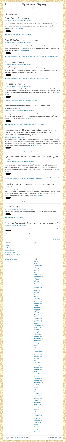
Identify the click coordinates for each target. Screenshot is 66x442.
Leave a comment (29, 110)
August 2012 (37, 371)
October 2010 (37, 400)
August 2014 (37, 340)
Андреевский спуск (33, 56)
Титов (39, 151)
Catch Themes (58, 437)
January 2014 (37, 353)
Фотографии (28, 34)
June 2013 (36, 358)
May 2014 (36, 345)
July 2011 (36, 384)
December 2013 (38, 354)
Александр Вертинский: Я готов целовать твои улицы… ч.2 (31, 223)
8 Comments (28, 64)
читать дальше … (20, 28)
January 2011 (37, 395)
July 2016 (36, 311)
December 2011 (38, 380)
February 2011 (38, 393)
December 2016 (38, 301)
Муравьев (25, 201)
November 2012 (38, 369)
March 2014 (37, 349)
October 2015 (37, 323)
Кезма (53, 177)
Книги (21, 124)
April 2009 (36, 430)
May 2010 (36, 409)
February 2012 (38, 378)
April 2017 (36, 296)
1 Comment (21, 137)
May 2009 (36, 428)
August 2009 (37, 422)
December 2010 (38, 397)
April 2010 (36, 411)
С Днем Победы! (12, 207)
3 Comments (28, 42)
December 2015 (38, 320)
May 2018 (36, 283)
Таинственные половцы (15, 84)
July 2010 (36, 406)
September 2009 (38, 420)
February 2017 (38, 300)
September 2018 (38, 276)
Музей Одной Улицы (25, 178)
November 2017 (38, 289)
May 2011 (36, 387)
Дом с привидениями (14, 62)
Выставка (21, 233)
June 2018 (36, 281)
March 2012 (37, 376)
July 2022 (36, 261)
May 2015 (36, 333)
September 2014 (38, 338)
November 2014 (38, 336)
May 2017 (36, 294)
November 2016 (38, 303)
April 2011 (36, 389)
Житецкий (46, 177)
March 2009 (37, 431)
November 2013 (38, 356)
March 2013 (37, 362)
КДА (51, 177)
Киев (23, 34)
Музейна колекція (15, 34)
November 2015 (38, 322)
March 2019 (37, 272)
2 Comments (28, 20)
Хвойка (56, 56)
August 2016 (37, 309)
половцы (28, 100)
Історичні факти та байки (12, 56)
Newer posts (57, 239)
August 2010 (37, 404)
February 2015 (38, 334)
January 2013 (37, 365)
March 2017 (37, 298)
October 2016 (37, 305)
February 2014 (38, 351)
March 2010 (37, 413)
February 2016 (38, 318)
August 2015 (37, 327)
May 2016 (36, 314)
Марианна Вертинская (29, 233)
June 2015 (36, 331)
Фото (36, 124)
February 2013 (38, 364)
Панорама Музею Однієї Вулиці (13, 254)
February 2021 (38, 265)
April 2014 (36, 347)
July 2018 (36, 279)
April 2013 (36, 360)
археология (41, 56)
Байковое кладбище (34, 177)
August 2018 (37, 278)
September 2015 (38, 325)
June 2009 (36, 426)
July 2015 (36, 329)
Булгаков (41, 177)
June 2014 (36, 343)
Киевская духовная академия (27, 151)
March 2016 (37, 316)
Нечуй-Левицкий (27, 124)
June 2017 (36, 292)
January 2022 (37, 263)
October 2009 (37, 419)
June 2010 (36, 408)
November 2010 (38, 398)
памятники (32, 178)
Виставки (8, 34)
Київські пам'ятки (23, 56)
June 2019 (36, 269)
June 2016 (36, 312)
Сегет (33, 124)
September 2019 (38, 267)
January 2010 (37, 417)
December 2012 (38, 367)
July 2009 (36, 424)
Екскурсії (7, 247)
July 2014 (36, 342)
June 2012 (36, 373)
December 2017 (38, 287)
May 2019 (36, 270)
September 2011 (38, 382)
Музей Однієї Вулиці (34, 4)
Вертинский (15, 233)
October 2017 (37, 290)
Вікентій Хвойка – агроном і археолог (21, 40)
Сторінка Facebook (11, 259)
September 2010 (38, 402)
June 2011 (36, 386)
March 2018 (37, 285)
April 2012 (36, 375)
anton (14, 137)
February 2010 (38, 415)
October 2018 (37, 274)
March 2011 (37, 391)
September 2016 (38, 307)
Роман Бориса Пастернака (17, 18)
